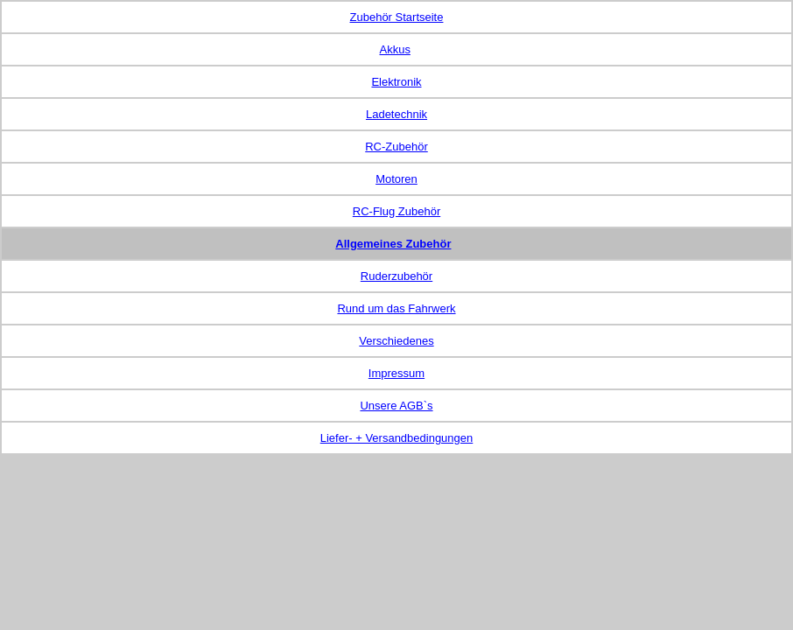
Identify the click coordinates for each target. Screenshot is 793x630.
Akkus (394, 49)
